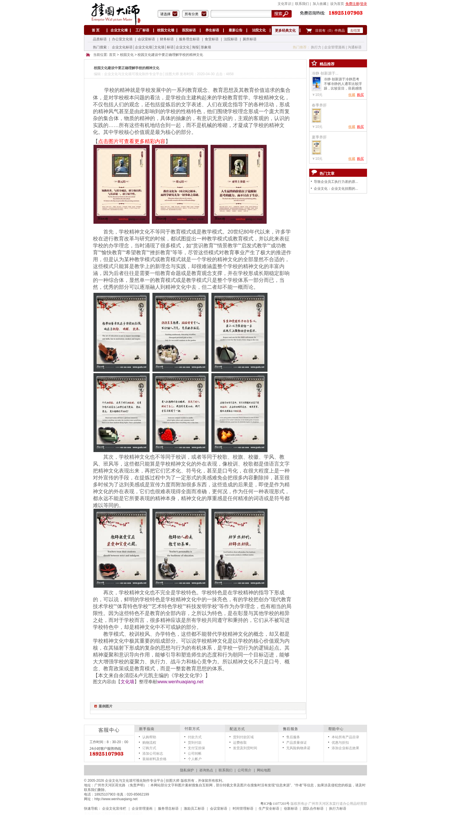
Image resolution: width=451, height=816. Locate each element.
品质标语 (100, 39)
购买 (360, 95)
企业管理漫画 (334, 47)
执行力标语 (337, 808)
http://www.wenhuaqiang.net (115, 799)
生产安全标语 (269, 808)
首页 (112, 55)
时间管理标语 (243, 808)
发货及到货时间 (245, 748)
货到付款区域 (243, 737)
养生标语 (212, 30)
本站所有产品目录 (345, 737)
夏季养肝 (319, 137)
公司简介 (244, 770)
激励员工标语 (194, 808)
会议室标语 (146, 39)
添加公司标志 (152, 754)
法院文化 (259, 30)
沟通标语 (355, 47)
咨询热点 (206, 770)
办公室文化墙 (122, 39)
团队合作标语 (313, 808)
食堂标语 (212, 39)
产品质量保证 (296, 743)
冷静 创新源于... (325, 73)
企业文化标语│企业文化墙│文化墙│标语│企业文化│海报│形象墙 (161, 47)
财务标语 (167, 39)
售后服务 (293, 737)
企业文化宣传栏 (114, 808)
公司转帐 (195, 754)
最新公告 (235, 30)
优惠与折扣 (340, 743)
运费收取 (240, 743)
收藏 (351, 95)
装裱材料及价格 (154, 759)
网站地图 (264, 770)
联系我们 (225, 770)
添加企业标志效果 (345, 748)
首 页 (96, 30)
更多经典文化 (285, 31)
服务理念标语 (189, 39)
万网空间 (108, 813)
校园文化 (127, 55)
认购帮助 (149, 737)
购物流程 (149, 743)
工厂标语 (142, 30)
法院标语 (231, 39)
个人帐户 (195, 759)
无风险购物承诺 (298, 748)
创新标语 (291, 808)
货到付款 (195, 743)
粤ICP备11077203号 (275, 804)
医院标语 (189, 30)
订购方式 (149, 748)
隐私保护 (187, 770)
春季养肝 (319, 105)
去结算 (355, 31)
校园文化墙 (165, 30)
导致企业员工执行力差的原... (336, 182)
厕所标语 (250, 39)
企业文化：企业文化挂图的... (336, 189)
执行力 (316, 47)
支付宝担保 (196, 748)
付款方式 (195, 737)
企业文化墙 (119, 30)
